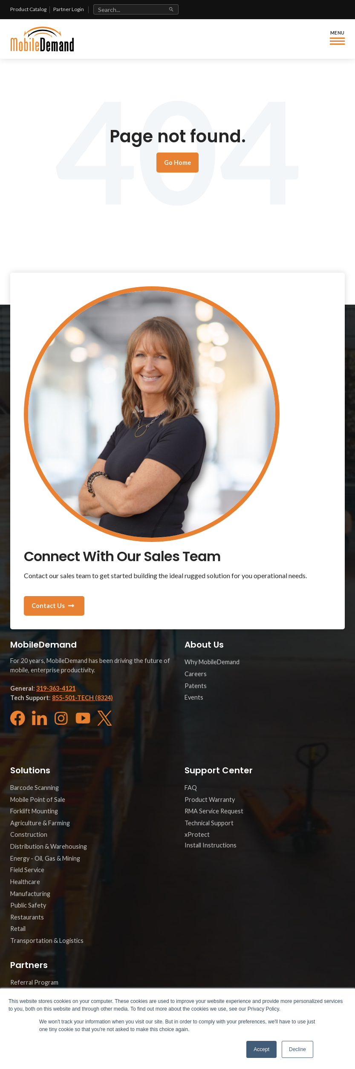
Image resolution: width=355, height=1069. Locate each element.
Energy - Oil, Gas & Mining (45, 858)
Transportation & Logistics (47, 940)
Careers (196, 673)
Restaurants (27, 917)
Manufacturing (30, 893)
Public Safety (28, 905)
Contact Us (48, 605)
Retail (18, 928)
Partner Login (68, 9)
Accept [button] (261, 1049)
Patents (196, 685)
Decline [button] (297, 1049)
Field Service (27, 869)
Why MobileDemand (212, 662)
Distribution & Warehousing (48, 846)
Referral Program (34, 982)
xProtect (197, 834)
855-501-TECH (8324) (82, 697)
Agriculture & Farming (40, 823)
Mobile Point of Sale (37, 799)
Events (194, 697)
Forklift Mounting (34, 811)
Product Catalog (28, 9)
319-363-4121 (55, 688)
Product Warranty (210, 799)
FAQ (191, 787)
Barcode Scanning (34, 787)
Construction (28, 834)
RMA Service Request (214, 811)
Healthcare (25, 881)
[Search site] (136, 9)
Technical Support (209, 823)
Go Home (177, 162)
